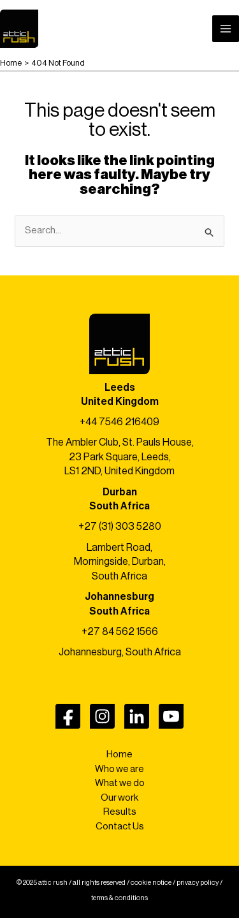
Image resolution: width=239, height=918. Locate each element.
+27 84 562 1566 (120, 632)
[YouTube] (171, 716)
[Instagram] (102, 716)
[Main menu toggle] (226, 29)
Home (119, 754)
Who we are (119, 769)
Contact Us (120, 826)
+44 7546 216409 (119, 422)
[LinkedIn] (136, 716)
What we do (120, 783)
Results (119, 812)
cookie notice (151, 882)
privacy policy (198, 882)
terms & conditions (119, 897)
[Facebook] (67, 716)
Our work (119, 798)
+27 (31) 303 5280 (119, 526)
